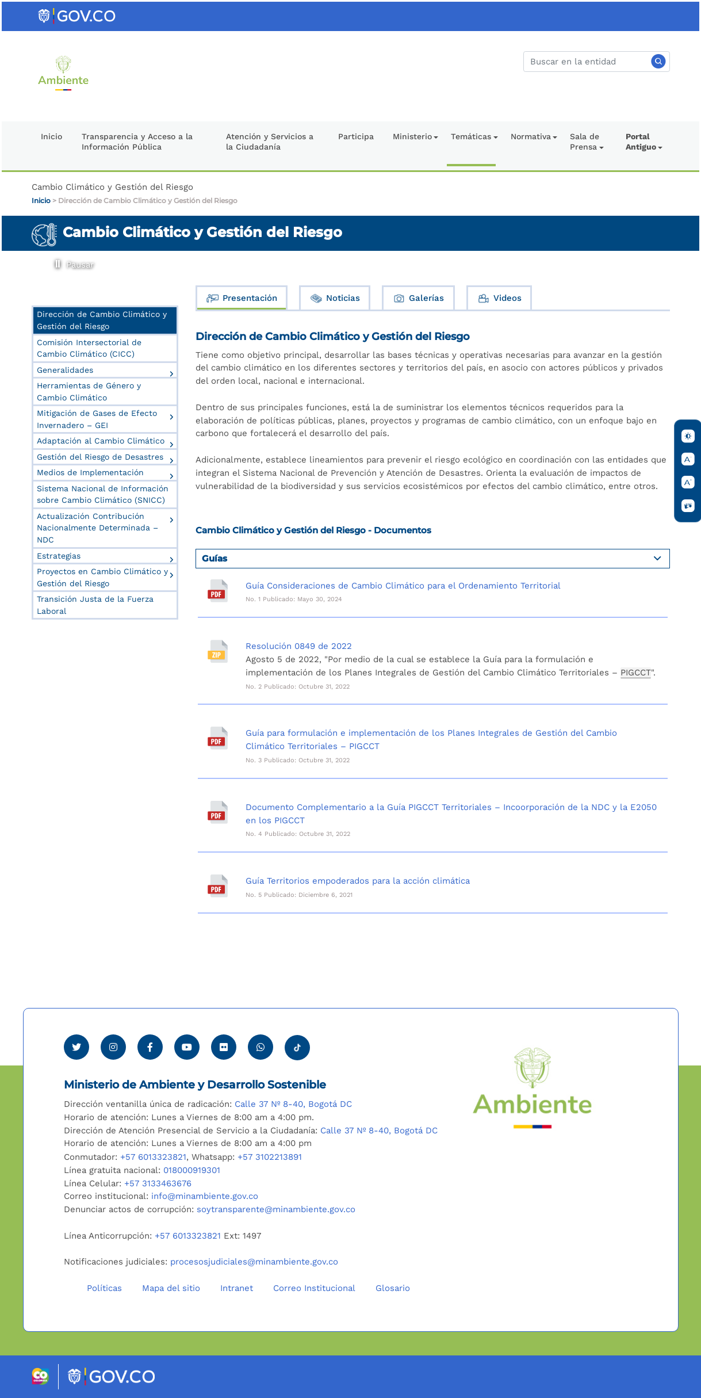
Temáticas (471, 136)
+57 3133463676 (157, 1183)
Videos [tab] (499, 298)
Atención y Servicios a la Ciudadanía (269, 141)
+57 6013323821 (153, 1157)
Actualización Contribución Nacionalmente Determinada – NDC (97, 527)
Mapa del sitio (171, 1288)
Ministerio (412, 136)
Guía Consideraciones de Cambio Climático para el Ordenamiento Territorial (403, 585)
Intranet (236, 1288)
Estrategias (59, 555)
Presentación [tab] (241, 298)
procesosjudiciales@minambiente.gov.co (254, 1261)
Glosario (393, 1288)
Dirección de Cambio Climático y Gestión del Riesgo (148, 200)
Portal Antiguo (641, 141)
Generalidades (65, 370)
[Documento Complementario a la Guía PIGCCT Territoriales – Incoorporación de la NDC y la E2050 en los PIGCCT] (217, 812)
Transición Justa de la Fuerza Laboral (95, 605)
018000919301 (191, 1170)
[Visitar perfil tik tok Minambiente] (297, 1044)
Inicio (51, 136)
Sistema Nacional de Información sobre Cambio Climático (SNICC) (102, 494)
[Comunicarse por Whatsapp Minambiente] (260, 1047)
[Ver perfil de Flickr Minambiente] (223, 1047)
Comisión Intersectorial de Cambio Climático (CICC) (89, 348)
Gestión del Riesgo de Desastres (100, 456)
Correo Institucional (314, 1288)
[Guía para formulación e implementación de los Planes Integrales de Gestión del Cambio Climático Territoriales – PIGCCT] (217, 738)
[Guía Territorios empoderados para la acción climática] (217, 885)
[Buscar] (596, 61)
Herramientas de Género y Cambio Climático (89, 391)
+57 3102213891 (270, 1157)
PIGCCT (635, 672)
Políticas (104, 1288)
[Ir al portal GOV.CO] (78, 15)
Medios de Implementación (90, 472)
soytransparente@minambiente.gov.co (276, 1209)
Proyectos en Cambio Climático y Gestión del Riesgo (102, 577)
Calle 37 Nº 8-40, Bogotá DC (293, 1104)
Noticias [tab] (334, 298)
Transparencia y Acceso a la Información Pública (137, 141)
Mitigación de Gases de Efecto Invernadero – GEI (97, 419)
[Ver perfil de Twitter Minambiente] (76, 1047)
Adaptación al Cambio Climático (100, 440)
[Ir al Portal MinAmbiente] (63, 72)
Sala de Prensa (584, 141)
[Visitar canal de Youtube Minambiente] (187, 1047)
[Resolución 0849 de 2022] (217, 651)
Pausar (56, 260)
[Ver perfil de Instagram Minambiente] (113, 1047)
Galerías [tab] (418, 298)
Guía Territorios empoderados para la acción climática (358, 881)
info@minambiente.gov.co (204, 1196)
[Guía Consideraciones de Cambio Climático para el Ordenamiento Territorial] (217, 590)
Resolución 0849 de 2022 (299, 646)
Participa (356, 136)
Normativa (531, 136)
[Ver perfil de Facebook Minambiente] (150, 1047)
